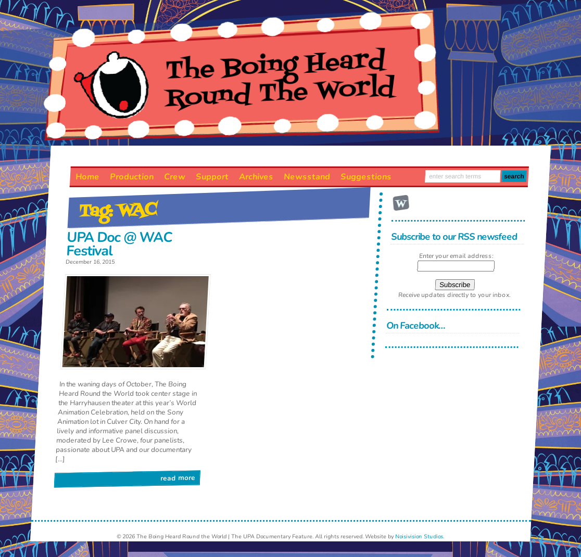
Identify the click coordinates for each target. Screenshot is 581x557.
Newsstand (306, 177)
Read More (178, 478)
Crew (174, 177)
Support (212, 177)
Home (87, 177)
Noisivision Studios (419, 536)
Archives (255, 177)
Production (131, 177)
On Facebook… (416, 325)
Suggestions (365, 177)
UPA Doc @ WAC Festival (119, 244)
